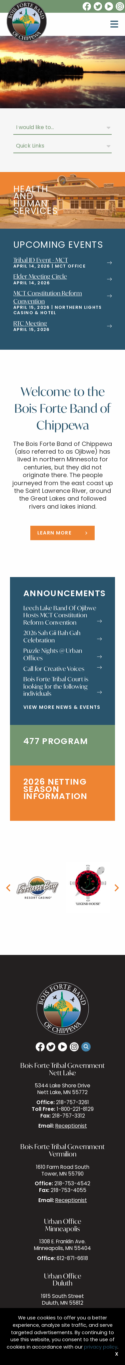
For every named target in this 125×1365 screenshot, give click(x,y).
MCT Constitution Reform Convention (47, 297)
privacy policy (100, 1347)
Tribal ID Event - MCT (40, 260)
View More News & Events (62, 707)
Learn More (54, 533)
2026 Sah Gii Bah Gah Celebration (62, 636)
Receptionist (71, 1126)
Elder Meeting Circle (40, 276)
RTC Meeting (30, 323)
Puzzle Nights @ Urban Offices (62, 654)
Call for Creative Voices (62, 669)
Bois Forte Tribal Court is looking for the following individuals (62, 686)
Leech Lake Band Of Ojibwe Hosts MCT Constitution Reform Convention (62, 615)
